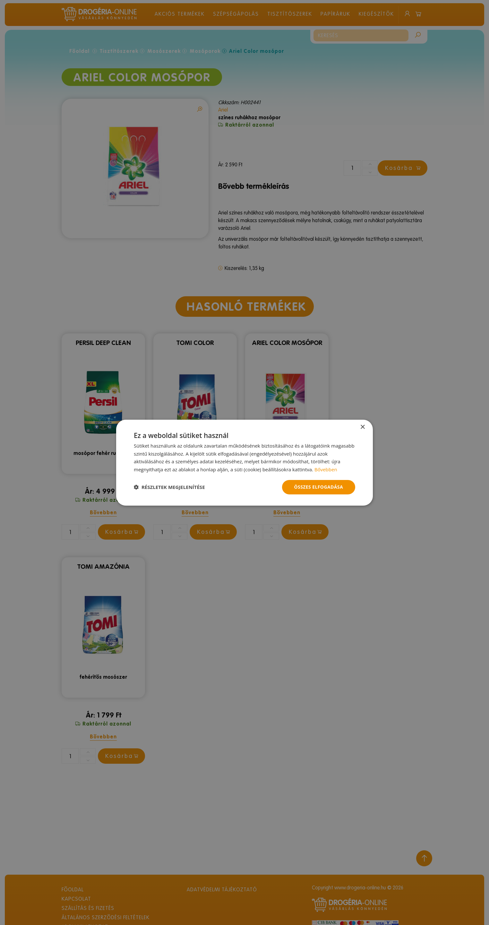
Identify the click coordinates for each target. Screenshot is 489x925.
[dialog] (244, 462)
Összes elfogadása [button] (318, 487)
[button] (169, 487)
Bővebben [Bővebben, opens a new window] (325, 469)
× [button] (362, 427)
